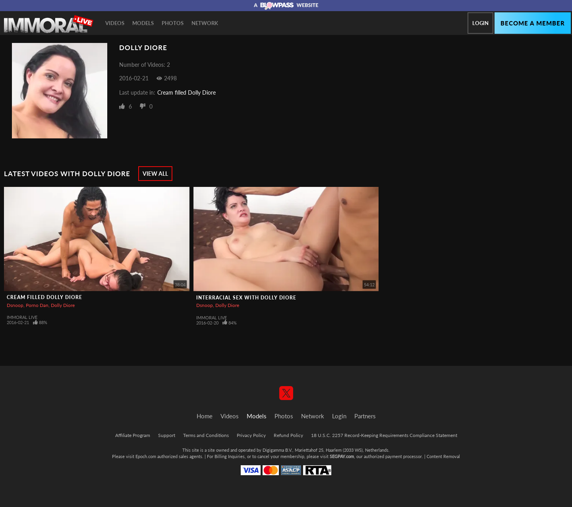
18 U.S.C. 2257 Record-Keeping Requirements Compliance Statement (384, 435)
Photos (173, 23)
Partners (365, 416)
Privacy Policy (251, 435)
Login (480, 23)
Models (143, 23)
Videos (114, 23)
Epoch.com (145, 456)
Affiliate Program (132, 435)
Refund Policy (288, 435)
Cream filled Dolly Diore (186, 92)
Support (166, 435)
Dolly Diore (63, 305)
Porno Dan (37, 305)
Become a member (532, 23)
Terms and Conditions (206, 435)
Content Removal (443, 456)
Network (204, 23)
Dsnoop (15, 305)
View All (155, 173)
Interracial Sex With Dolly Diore (246, 298)
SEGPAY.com (342, 456)
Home (205, 416)
